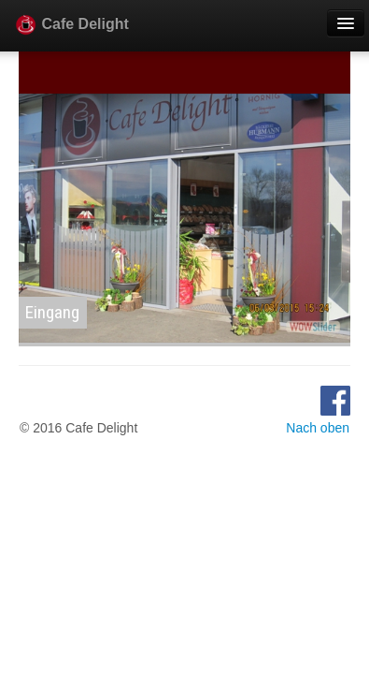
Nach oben (317, 427)
